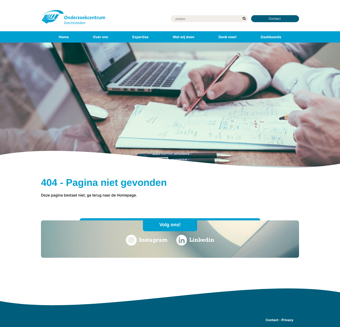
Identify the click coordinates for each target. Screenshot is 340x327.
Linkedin (195, 240)
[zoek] (244, 18)
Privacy (287, 320)
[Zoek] (205, 18)
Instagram (146, 240)
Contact (275, 19)
